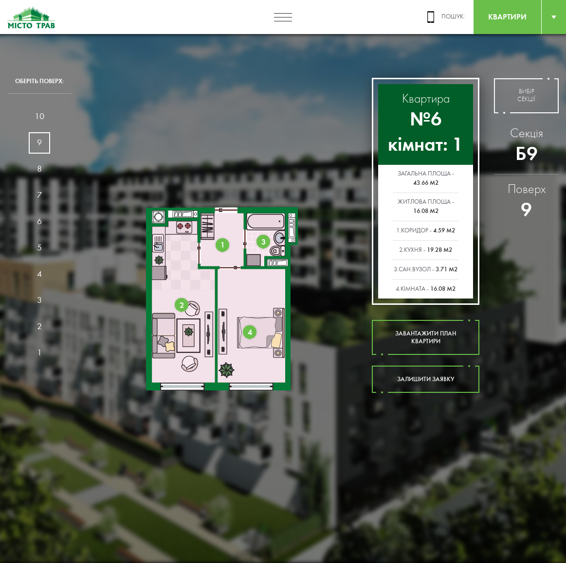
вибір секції (526, 96)
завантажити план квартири (425, 337)
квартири (507, 16)
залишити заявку (425, 379)
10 (39, 116)
